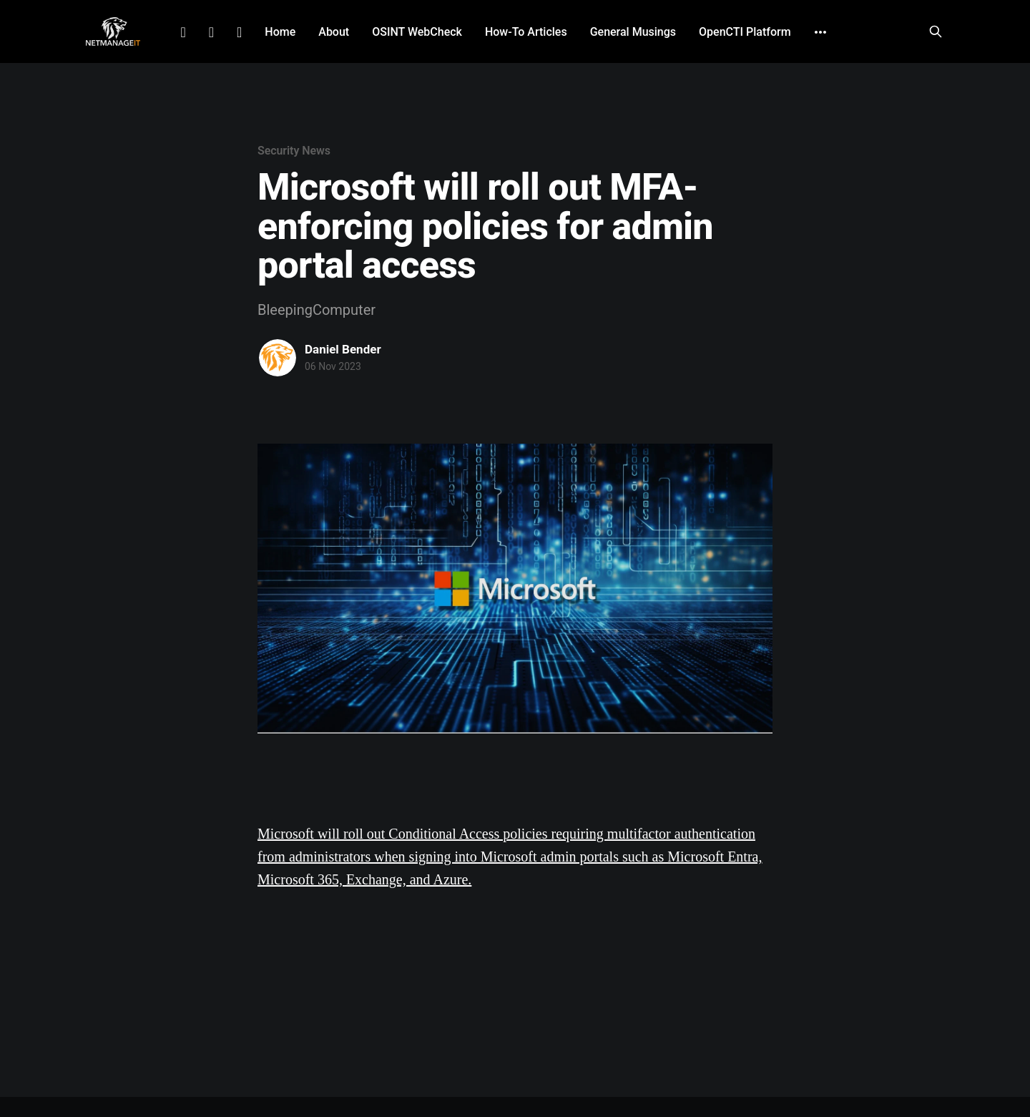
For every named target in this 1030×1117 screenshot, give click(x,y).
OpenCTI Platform (745, 32)
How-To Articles (526, 32)
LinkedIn (182, 32)
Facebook (211, 32)
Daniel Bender (343, 349)
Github (239, 32)
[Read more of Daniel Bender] (278, 358)
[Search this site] (935, 31)
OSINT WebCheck (417, 32)
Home (280, 32)
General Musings (633, 32)
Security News (294, 150)
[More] (820, 32)
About (333, 32)
